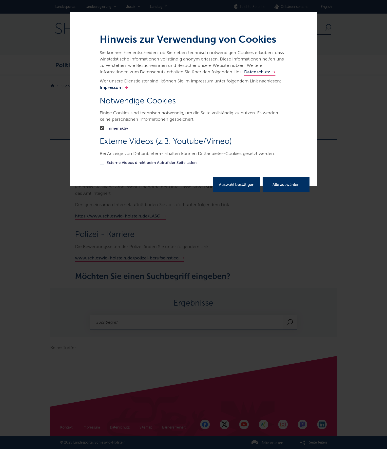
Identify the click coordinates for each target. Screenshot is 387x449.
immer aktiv (117, 128)
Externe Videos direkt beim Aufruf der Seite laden (152, 162)
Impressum (111, 87)
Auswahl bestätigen (236, 184)
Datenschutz (257, 72)
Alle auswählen (286, 184)
